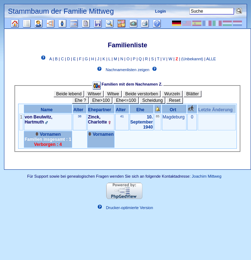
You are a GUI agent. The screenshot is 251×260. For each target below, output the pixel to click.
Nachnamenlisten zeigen (127, 70)
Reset (174, 100)
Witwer (94, 93)
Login (160, 11)
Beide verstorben (141, 93)
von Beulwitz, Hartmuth (39, 119)
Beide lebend (68, 93)
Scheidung (152, 100)
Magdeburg (174, 117)
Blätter (192, 93)
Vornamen (48, 134)
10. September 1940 (141, 122)
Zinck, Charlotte (97, 119)
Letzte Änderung (216, 109)
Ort (174, 109)
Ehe (141, 109)
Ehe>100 (101, 100)
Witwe (113, 93)
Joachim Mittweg (206, 176)
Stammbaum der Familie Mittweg (61, 11)
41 (122, 116)
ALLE (211, 59)
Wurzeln (172, 93)
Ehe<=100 (126, 100)
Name (48, 109)
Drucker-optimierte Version (129, 208)
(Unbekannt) (192, 59)
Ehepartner (100, 109)
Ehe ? (80, 100)
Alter (80, 109)
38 (79, 116)
